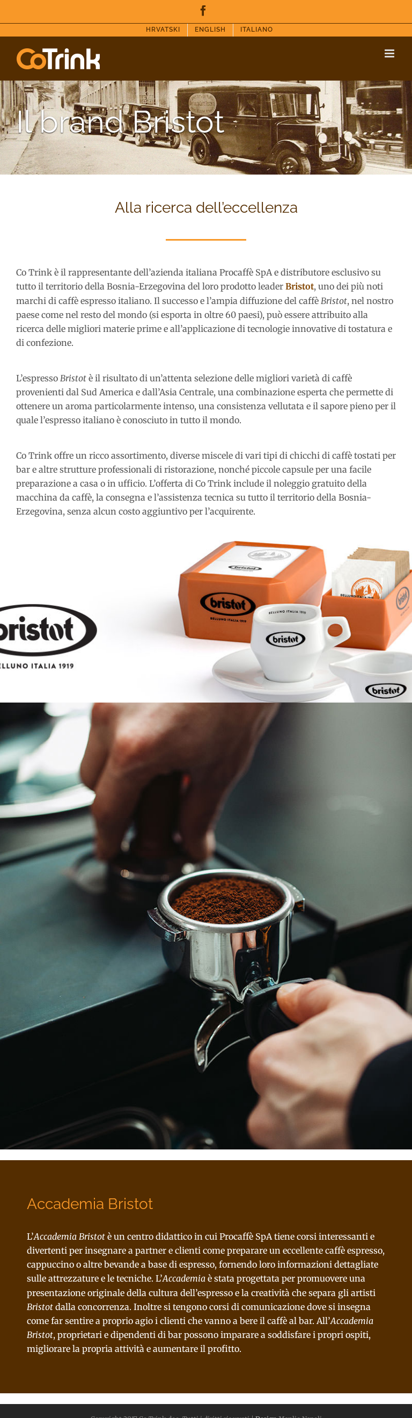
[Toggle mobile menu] (390, 53)
